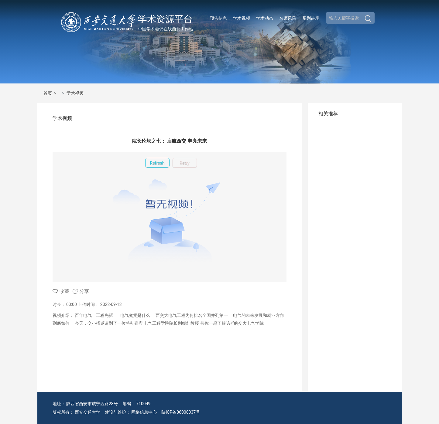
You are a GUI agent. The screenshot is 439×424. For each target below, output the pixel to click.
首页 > (50, 93)
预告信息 (218, 18)
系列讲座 (310, 18)
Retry (184, 163)
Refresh (157, 163)
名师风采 (287, 18)
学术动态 (264, 18)
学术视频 (241, 18)
